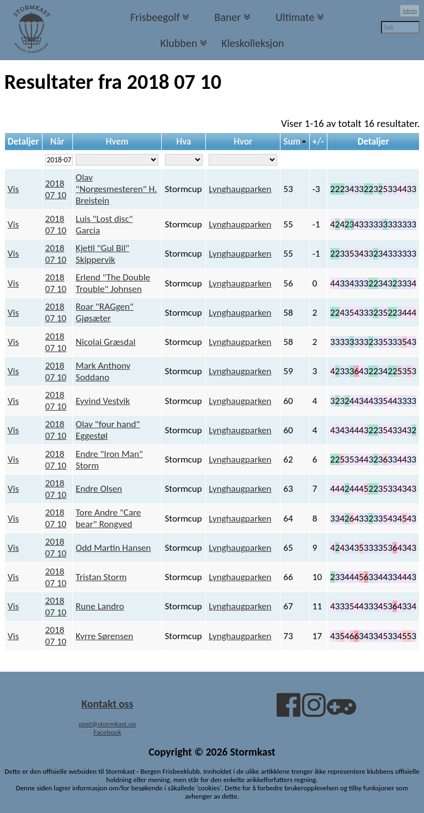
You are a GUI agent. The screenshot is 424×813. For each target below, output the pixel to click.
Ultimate (294, 17)
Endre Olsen (99, 489)
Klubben (178, 43)
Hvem (117, 141)
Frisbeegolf (155, 17)
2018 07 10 (56, 189)
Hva (183, 141)
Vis (13, 189)
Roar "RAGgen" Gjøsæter (105, 312)
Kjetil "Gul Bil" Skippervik (102, 253)
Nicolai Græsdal (105, 342)
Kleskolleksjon (252, 43)
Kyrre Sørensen (104, 636)
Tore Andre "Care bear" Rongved (108, 518)
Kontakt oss (108, 703)
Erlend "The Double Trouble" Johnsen (113, 283)
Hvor (243, 141)
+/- (318, 141)
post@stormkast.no (107, 724)
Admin (409, 10)
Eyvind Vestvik (103, 401)
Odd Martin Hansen (113, 548)
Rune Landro (100, 606)
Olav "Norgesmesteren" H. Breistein (116, 189)
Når (57, 141)
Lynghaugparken (240, 189)
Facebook (107, 732)
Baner (227, 17)
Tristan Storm (101, 577)
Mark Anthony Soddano (103, 371)
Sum (291, 141)
